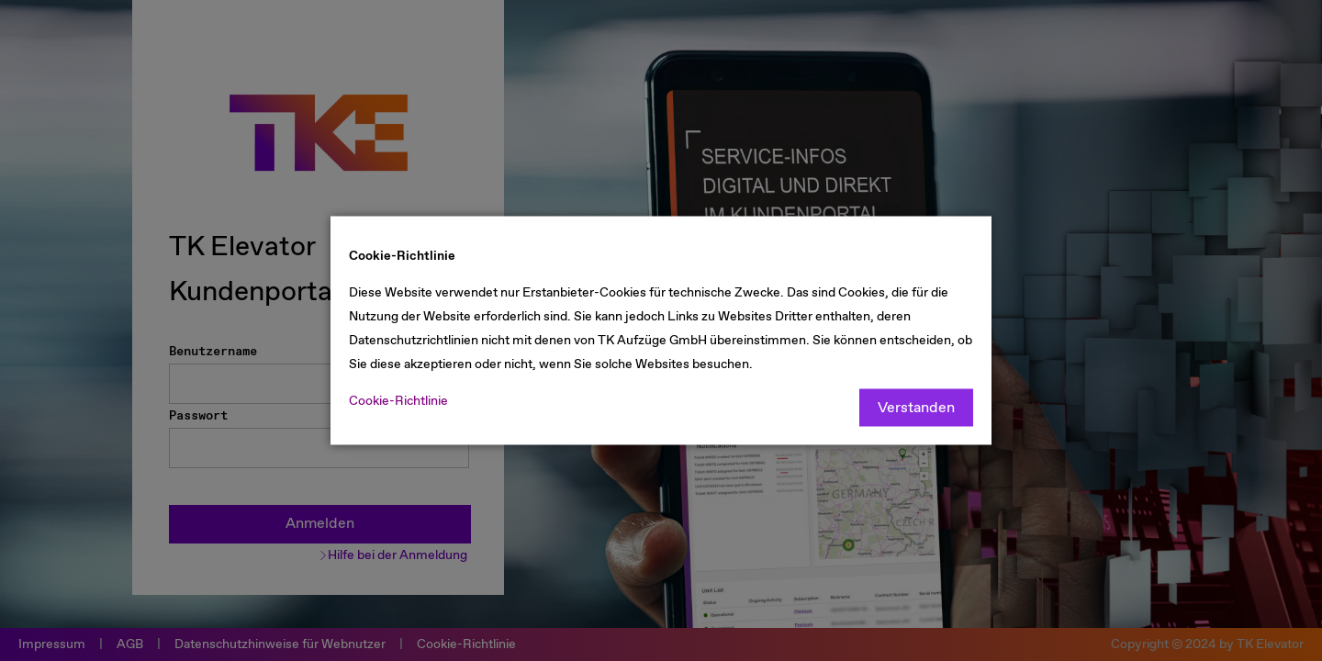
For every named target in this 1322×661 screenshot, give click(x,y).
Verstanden (916, 408)
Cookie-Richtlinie (398, 401)
